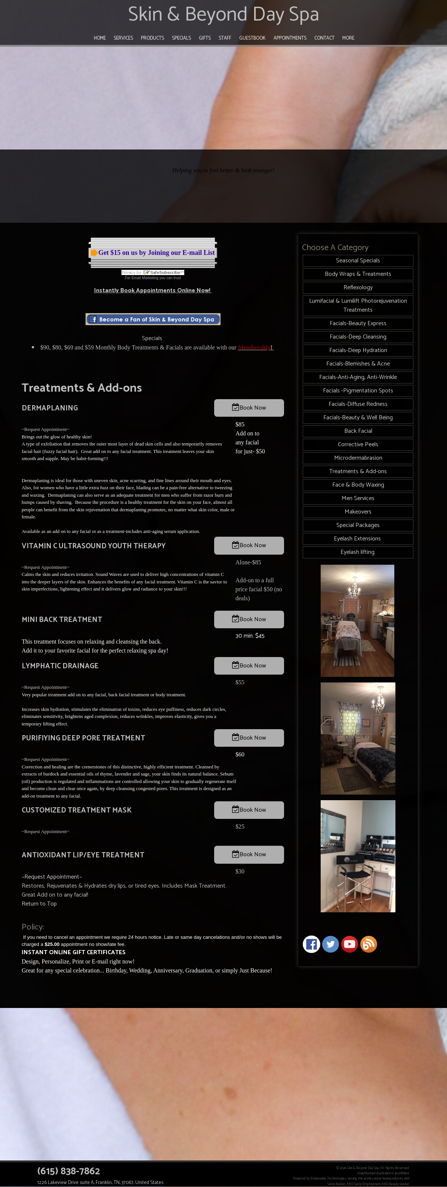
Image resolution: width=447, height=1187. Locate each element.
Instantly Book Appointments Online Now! (153, 291)
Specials (181, 38)
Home (100, 38)
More (348, 38)
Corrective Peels (358, 445)
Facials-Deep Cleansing (358, 337)
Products (152, 38)
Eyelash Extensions (358, 539)
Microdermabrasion (358, 458)
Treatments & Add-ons (358, 471)
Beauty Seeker (399, 1184)
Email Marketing (145, 278)
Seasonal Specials (358, 261)
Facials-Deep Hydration (358, 350)
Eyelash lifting (358, 552)
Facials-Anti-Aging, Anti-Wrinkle (358, 377)
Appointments (290, 38)
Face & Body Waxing (358, 485)
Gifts (205, 38)
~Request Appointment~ (45, 429)
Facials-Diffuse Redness (358, 404)
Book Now (253, 408)
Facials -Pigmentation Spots (358, 391)
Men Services (358, 498)
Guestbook (252, 38)
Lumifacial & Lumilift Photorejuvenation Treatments (358, 305)
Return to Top (39, 904)
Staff (225, 38)
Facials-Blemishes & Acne (358, 364)
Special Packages (358, 525)
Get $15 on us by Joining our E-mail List (156, 252)
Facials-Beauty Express (358, 323)
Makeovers (358, 512)
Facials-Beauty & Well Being (358, 418)
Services (123, 38)
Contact (324, 38)
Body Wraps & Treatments (358, 274)
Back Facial (358, 431)
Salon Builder (336, 1184)
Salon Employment (367, 1184)
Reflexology (358, 288)
